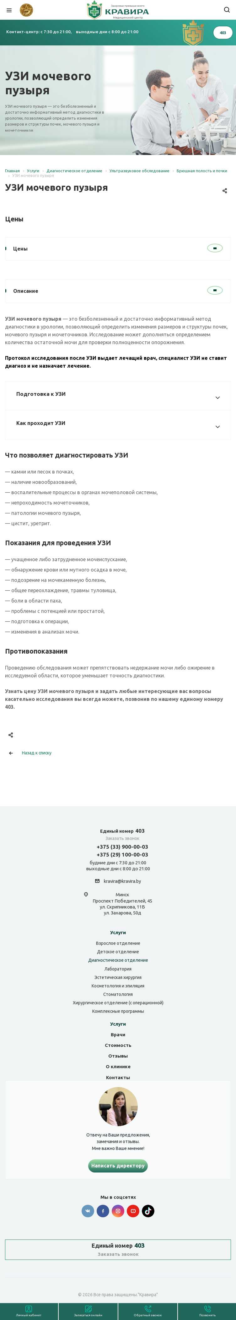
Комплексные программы (118, 1011)
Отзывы (118, 1056)
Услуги (118, 932)
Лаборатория (118, 968)
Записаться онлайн (88, 1315)
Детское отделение (118, 951)
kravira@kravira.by (122, 881)
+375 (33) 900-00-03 (122, 847)
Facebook (103, 1211)
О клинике (118, 1066)
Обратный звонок (148, 1315)
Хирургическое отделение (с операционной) (118, 1002)
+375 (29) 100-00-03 (122, 854)
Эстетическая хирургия (118, 977)
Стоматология (118, 994)
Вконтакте (88, 1211)
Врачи (118, 1034)
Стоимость (118, 1045)
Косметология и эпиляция (118, 985)
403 (122, 831)
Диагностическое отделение (118, 960)
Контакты (118, 1077)
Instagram (118, 1211)
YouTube (133, 1211)
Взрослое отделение (118, 943)
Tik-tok (148, 1211)
